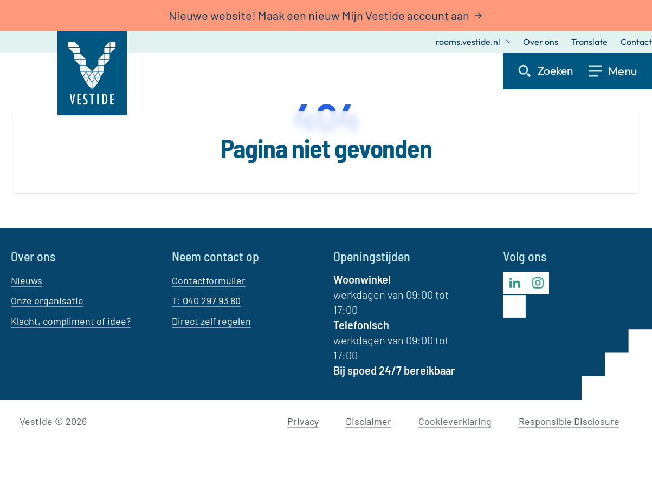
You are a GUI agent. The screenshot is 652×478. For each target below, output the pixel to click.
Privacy (303, 421)
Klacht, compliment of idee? (71, 321)
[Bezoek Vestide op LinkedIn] (514, 283)
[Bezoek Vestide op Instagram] (537, 283)
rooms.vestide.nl (473, 41)
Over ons (540, 41)
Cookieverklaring (455, 421)
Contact (636, 41)
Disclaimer (368, 421)
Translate (589, 41)
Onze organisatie (47, 300)
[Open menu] (620, 71)
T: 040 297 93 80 (206, 300)
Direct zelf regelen (211, 321)
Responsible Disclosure (569, 421)
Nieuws (26, 280)
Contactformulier (209, 280)
